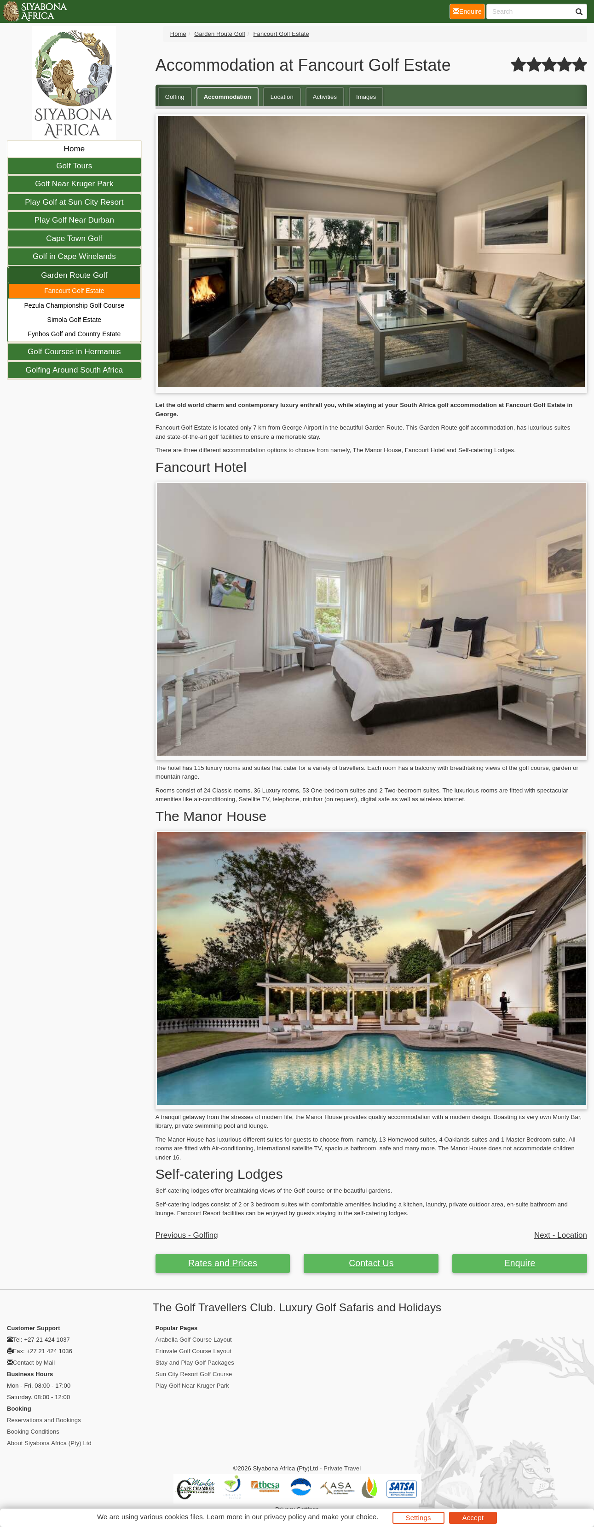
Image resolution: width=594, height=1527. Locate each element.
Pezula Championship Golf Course (74, 305)
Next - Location (560, 1235)
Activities (325, 96)
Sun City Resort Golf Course (194, 1374)
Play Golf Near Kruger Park (192, 1385)
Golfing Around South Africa (74, 370)
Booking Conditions (33, 1431)
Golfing (175, 96)
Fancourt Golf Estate (74, 290)
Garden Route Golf (74, 275)
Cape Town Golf (74, 238)
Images (366, 96)
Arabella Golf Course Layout (194, 1339)
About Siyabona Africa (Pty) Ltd (49, 1443)
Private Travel (342, 1468)
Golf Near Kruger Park (74, 183)
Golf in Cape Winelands (74, 256)
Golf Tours (74, 165)
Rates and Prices (222, 1263)
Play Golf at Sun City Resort (74, 202)
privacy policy (285, 1517)
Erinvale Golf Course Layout (193, 1351)
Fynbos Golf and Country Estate (74, 334)
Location (282, 96)
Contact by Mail (34, 1362)
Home (74, 148)
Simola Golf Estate (74, 319)
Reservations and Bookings (44, 1420)
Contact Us (371, 1263)
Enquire (520, 1263)
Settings (418, 1517)
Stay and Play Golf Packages (195, 1362)
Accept (473, 1517)
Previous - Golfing (187, 1235)
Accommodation (227, 96)
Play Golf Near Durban (74, 220)
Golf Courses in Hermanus (74, 351)
